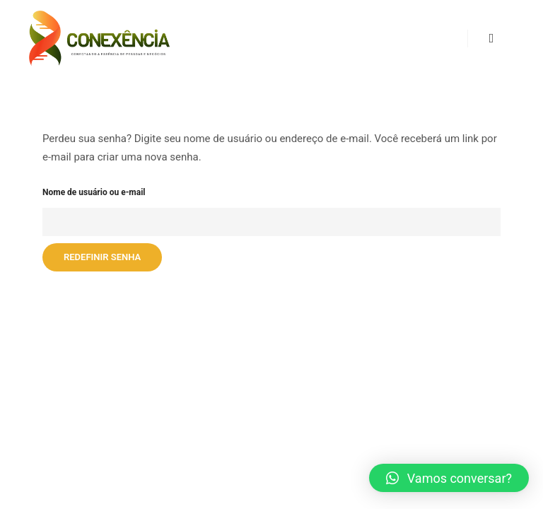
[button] (449, 478)
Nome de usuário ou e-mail (94, 192)
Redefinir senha (102, 257)
